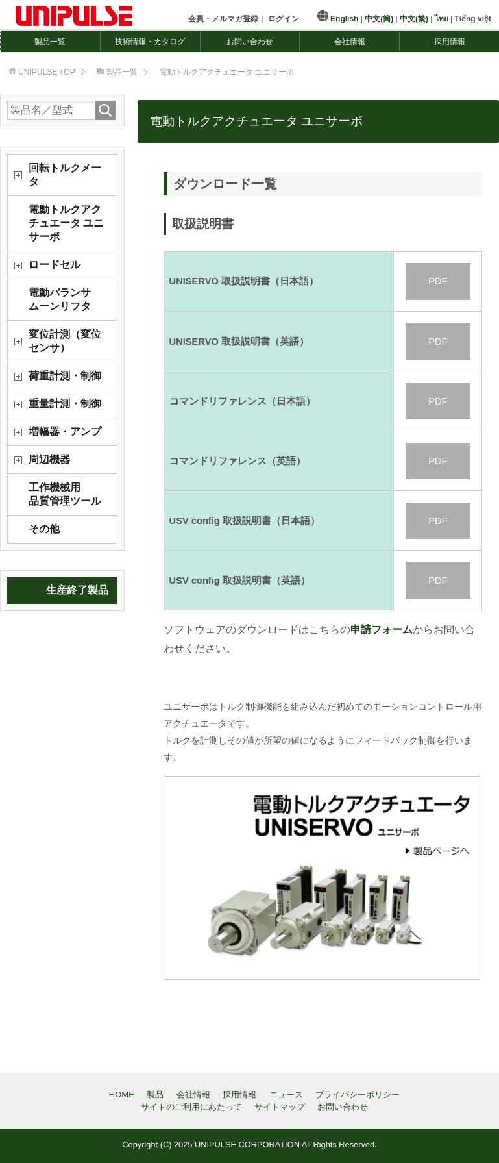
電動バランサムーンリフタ (60, 299)
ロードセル (54, 264)
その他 (44, 528)
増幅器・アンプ (65, 431)
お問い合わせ (249, 41)
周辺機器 (49, 459)
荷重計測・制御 (65, 375)
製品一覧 (50, 41)
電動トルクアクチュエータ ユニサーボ (66, 223)
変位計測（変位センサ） (65, 341)
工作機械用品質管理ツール (65, 494)
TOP (46, 72)
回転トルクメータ (65, 174)
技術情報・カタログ (150, 41)
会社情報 (349, 41)
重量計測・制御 (65, 403)
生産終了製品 (77, 589)
